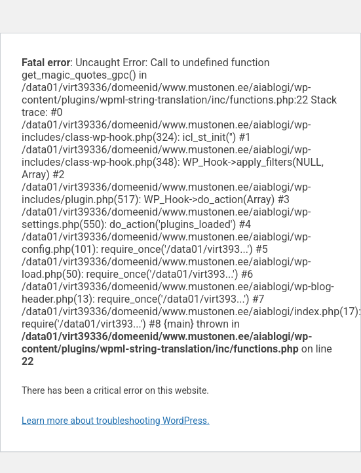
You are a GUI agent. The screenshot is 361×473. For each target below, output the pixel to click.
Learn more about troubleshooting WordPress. (116, 420)
